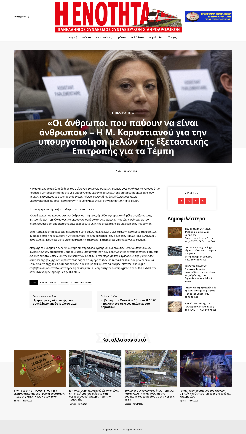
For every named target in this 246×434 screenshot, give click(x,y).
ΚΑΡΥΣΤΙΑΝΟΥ (48, 282)
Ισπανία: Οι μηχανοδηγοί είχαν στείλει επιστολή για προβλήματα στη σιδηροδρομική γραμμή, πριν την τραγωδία (200, 253)
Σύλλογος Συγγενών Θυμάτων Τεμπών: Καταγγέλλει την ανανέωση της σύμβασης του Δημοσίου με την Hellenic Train (200, 273)
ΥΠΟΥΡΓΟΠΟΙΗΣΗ (81, 282)
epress (73, 403)
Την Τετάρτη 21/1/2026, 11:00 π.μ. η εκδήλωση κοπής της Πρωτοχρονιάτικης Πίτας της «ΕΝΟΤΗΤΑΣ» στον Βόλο (39, 393)
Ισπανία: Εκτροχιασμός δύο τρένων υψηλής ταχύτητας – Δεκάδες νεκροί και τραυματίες (200, 292)
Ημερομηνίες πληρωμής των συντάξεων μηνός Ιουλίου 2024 (55, 302)
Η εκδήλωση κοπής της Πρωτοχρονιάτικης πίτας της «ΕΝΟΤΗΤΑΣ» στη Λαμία (201, 306)
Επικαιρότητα (123, 112)
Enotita (17, 400)
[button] (23, 17)
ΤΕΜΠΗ (63, 282)
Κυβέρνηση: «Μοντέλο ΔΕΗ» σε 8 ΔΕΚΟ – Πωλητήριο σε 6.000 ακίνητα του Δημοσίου (128, 304)
